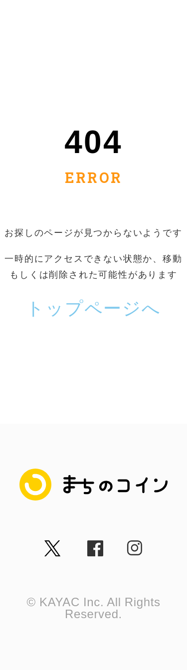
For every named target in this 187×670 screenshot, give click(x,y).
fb (90, 544)
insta (134, 544)
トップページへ (93, 308)
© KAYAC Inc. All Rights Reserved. (93, 608)
